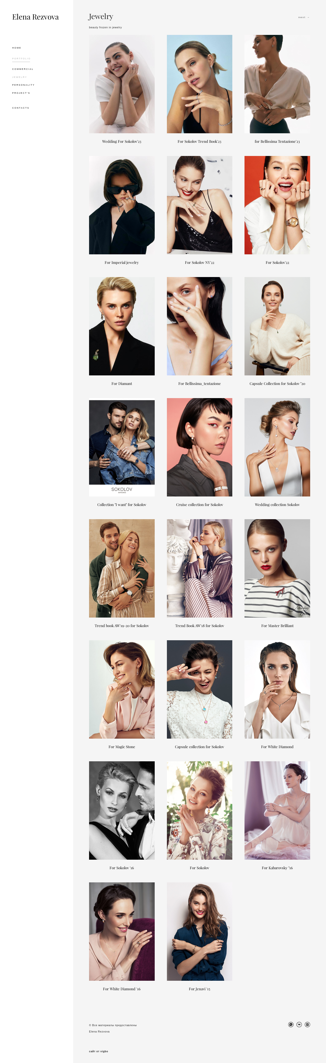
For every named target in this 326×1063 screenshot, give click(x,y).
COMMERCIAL (23, 69)
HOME (16, 48)
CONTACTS (20, 108)
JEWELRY (19, 77)
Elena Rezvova (35, 16)
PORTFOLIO (21, 58)
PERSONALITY (23, 85)
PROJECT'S (21, 93)
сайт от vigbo (98, 1051)
